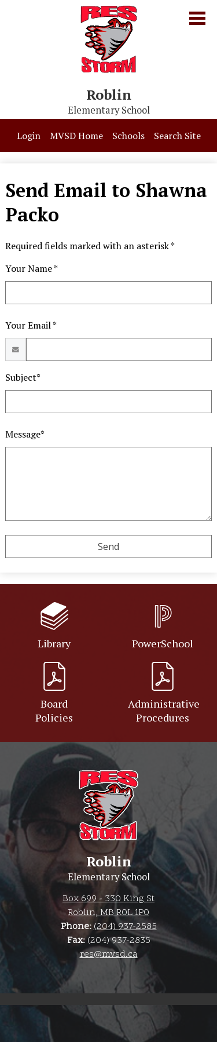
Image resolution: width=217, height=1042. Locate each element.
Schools (128, 135)
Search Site (177, 135)
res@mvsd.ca (109, 954)
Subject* (23, 377)
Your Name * (31, 268)
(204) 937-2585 (125, 926)
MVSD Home (76, 135)
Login (29, 135)
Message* (25, 434)
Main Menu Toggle (197, 18)
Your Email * (31, 325)
